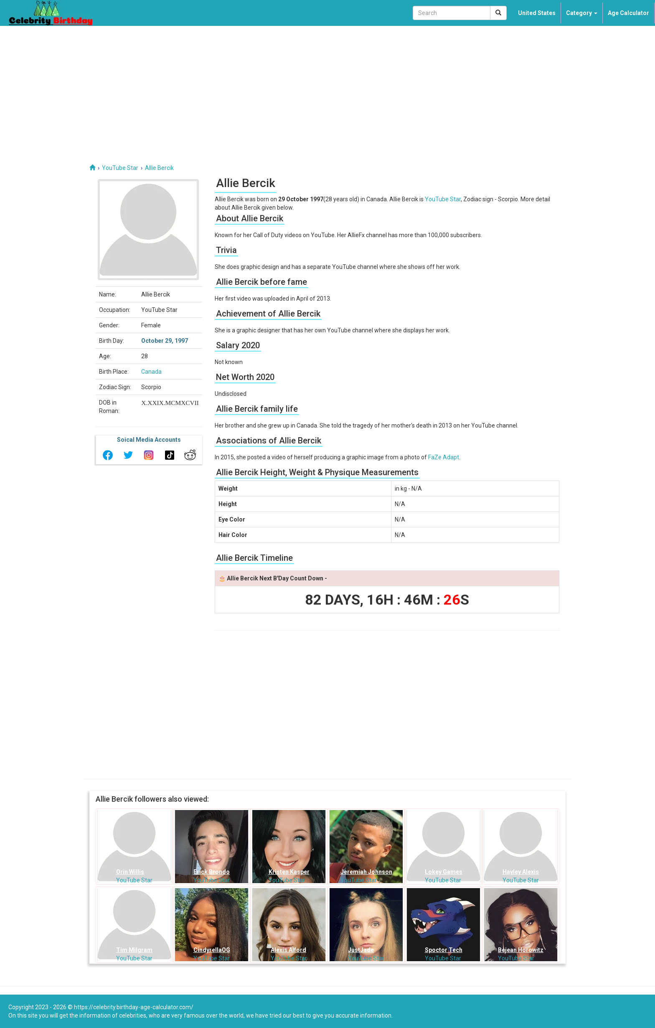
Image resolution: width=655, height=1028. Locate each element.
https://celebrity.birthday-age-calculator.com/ (133, 1007)
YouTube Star (443, 199)
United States (537, 13)
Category (581, 13)
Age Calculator (628, 13)
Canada (151, 371)
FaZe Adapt (443, 457)
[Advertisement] (327, 88)
